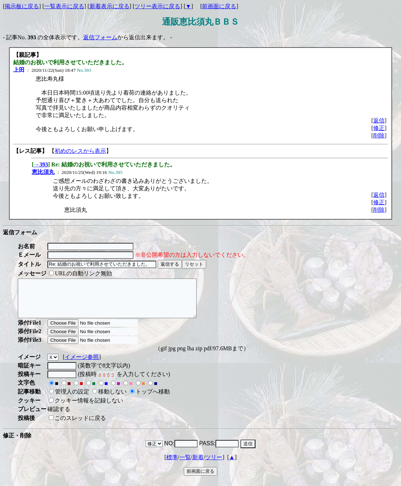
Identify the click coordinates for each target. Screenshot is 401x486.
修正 (379, 128)
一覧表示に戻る (64, 6)
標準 (172, 465)
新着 (198, 465)
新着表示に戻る (110, 6)
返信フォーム (100, 37)
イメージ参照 (82, 364)
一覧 (185, 465)
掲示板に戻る (22, 6)
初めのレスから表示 (80, 151)
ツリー (213, 465)
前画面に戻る (219, 6)
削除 (379, 135)
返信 (379, 120)
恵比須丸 (43, 172)
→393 (41, 164)
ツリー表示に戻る (157, 6)
